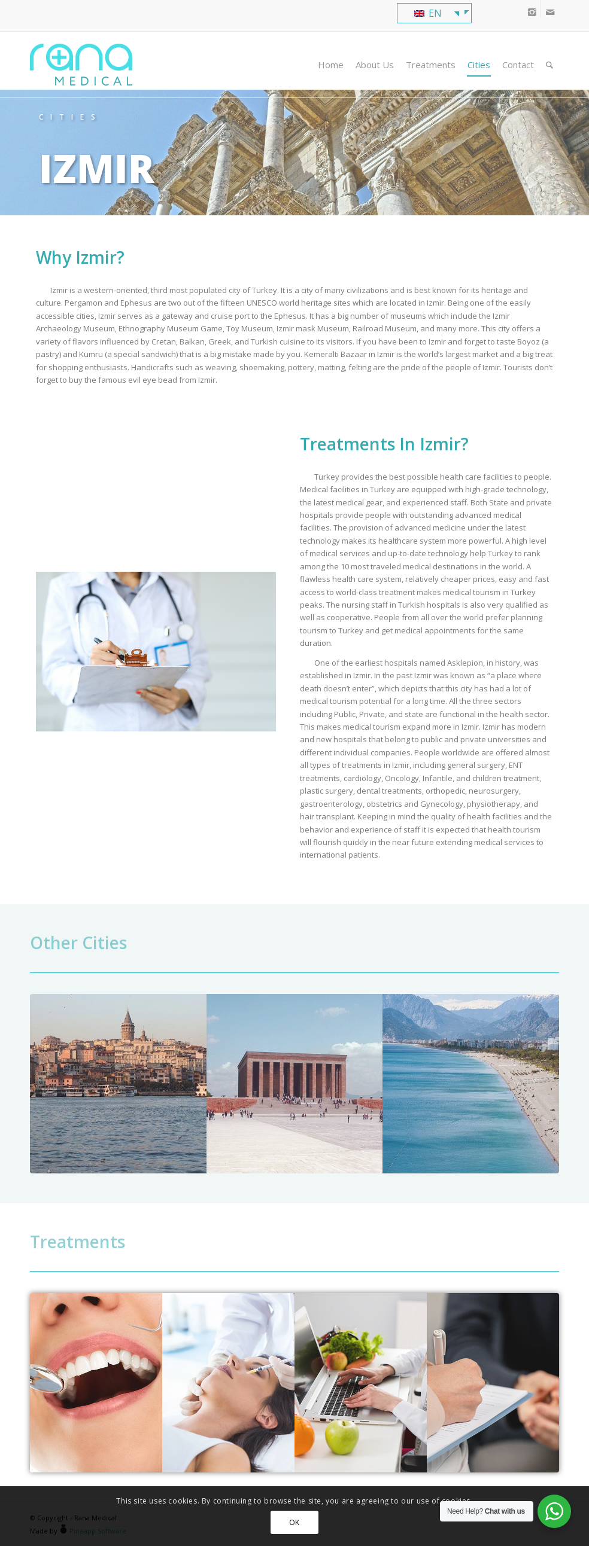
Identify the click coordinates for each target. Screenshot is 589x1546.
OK (294, 1522)
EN (428, 13)
